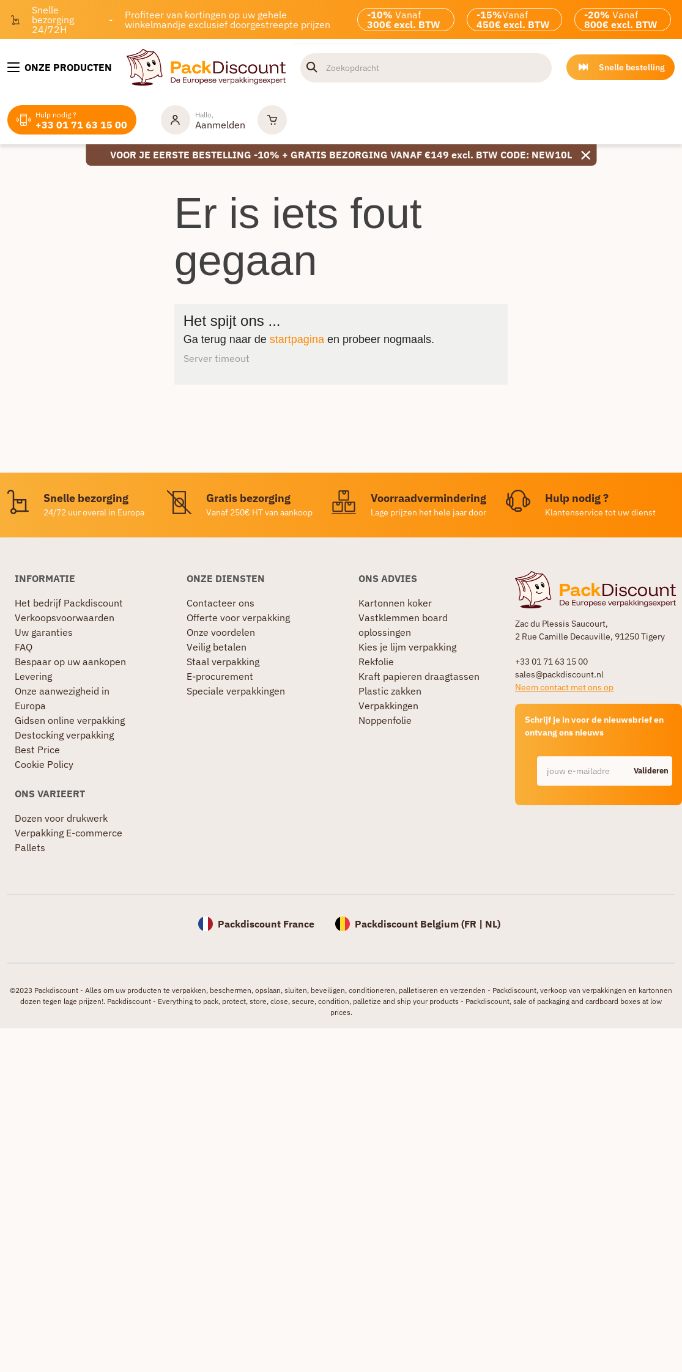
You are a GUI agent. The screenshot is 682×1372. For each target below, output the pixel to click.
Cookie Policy (44, 764)
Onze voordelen (221, 632)
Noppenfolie (385, 720)
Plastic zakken (389, 691)
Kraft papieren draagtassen (419, 676)
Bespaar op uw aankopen (70, 661)
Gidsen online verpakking (70, 720)
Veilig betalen (216, 647)
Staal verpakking (223, 661)
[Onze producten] (59, 67)
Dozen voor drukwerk (61, 818)
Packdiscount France (266, 924)
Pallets (30, 847)
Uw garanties (44, 632)
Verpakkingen (388, 705)
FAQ (23, 647)
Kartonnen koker (395, 603)
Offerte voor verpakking (238, 617)
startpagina (297, 339)
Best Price (37, 749)
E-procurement (220, 676)
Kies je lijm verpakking (407, 647)
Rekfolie (376, 661)
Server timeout (216, 358)
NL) (492, 924)
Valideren (651, 770)
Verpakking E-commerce (68, 833)
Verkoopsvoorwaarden (64, 617)
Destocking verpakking (64, 735)
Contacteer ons (220, 603)
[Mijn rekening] (203, 120)
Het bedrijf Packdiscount (69, 603)
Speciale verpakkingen (236, 691)
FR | (474, 924)
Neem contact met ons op (564, 687)
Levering (33, 676)
